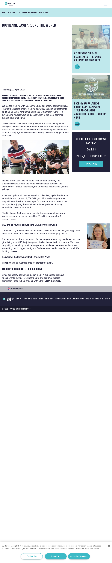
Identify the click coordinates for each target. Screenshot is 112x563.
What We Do (19, 299)
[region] (56, 552)
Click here (6, 263)
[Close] (109, 546)
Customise (32, 556)
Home (4, 12)
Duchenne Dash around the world (33, 12)
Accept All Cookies (78, 556)
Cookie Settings (105, 299)
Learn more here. (53, 281)
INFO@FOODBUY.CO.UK (91, 156)
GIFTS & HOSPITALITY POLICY (58, 299)
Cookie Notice (94, 299)
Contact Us (91, 164)
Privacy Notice (84, 299)
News (12, 12)
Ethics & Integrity (73, 299)
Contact (46, 299)
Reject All (55, 556)
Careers (40, 299)
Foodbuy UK (16, 289)
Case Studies (28, 299)
